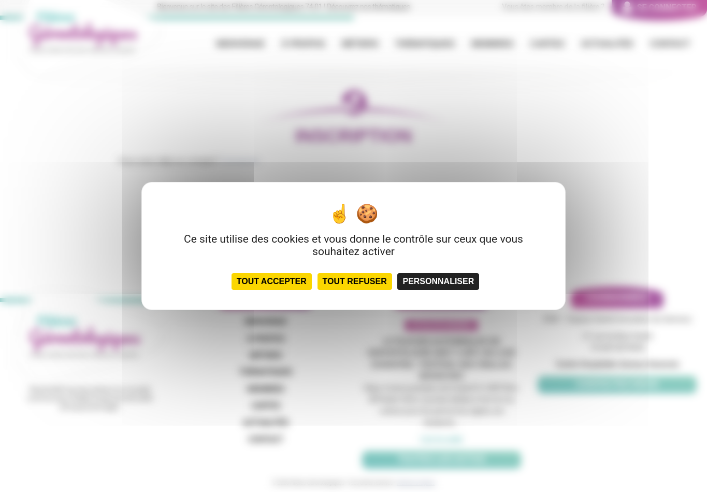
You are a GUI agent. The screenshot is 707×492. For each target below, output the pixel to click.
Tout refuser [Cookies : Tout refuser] (355, 281)
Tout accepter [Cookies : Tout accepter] (272, 281)
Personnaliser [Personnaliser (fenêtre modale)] (438, 281)
